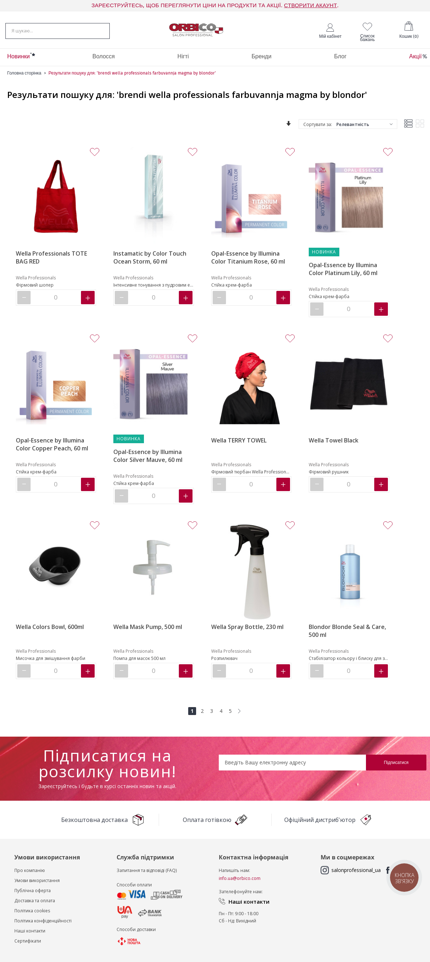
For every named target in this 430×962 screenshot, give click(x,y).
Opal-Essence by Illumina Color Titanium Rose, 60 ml (248, 257)
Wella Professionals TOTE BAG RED (51, 257)
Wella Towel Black (333, 440)
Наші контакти (249, 901)
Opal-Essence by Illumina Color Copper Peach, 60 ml (52, 444)
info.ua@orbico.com (240, 878)
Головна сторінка (24, 73)
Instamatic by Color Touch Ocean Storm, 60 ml (149, 257)
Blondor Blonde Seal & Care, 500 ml (347, 631)
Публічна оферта (32, 890)
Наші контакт (28, 931)
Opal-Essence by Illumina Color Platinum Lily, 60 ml (343, 269)
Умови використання (37, 880)
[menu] (215, 57)
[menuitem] (18, 57)
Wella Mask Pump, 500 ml (147, 627)
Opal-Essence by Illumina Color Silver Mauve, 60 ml (147, 456)
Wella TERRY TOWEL (239, 440)
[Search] (101, 30)
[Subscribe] (396, 762)
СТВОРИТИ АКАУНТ (310, 5)
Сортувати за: (317, 124)
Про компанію (29, 870)
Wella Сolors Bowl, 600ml (50, 627)
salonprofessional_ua (356, 870)
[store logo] (196, 29)
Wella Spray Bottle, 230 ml (247, 627)
